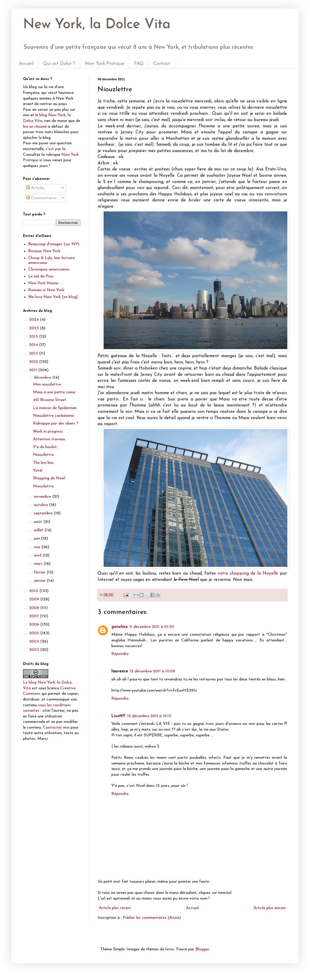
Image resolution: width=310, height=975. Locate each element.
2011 (33, 370)
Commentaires (41, 198)
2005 (34, 633)
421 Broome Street (49, 400)
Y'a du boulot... (46, 447)
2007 (34, 616)
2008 (34, 608)
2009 (34, 599)
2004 (34, 641)
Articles (35, 188)
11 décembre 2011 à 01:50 (151, 627)
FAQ (139, 63)
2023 (34, 328)
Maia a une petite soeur (54, 392)
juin (37, 538)
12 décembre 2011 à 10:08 (152, 671)
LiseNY (118, 716)
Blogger (202, 949)
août (38, 522)
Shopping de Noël (49, 478)
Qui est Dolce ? (59, 63)
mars (39, 564)
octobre (41, 505)
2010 (34, 591)
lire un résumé (35, 126)
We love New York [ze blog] (53, 297)
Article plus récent (115, 908)
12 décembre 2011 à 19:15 (149, 716)
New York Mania (43, 283)
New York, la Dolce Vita (96, 25)
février (40, 572)
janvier (40, 581)
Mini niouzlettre (47, 384)
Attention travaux (49, 439)
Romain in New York (46, 290)
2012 (34, 362)
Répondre (120, 654)
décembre (43, 377)
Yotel (37, 470)
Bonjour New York (44, 251)
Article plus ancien (269, 908)
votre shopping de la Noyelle (248, 573)
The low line (43, 463)
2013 (34, 353)
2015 (34, 336)
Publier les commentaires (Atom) (152, 918)
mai (37, 547)
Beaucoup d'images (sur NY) (53, 244)
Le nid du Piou (40, 276)
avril (38, 555)
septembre (44, 513)
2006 (34, 624)
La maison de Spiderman (55, 408)
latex (169, 949)
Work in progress (48, 431)
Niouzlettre (43, 455)
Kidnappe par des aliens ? (55, 423)
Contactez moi (56, 727)
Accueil (26, 63)
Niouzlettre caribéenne (53, 416)
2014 (34, 345)
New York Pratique (104, 63)
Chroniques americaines (48, 269)
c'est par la (55, 149)
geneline (119, 627)
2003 (34, 650)
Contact (161, 63)
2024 (34, 320)
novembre (43, 497)
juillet (39, 530)
